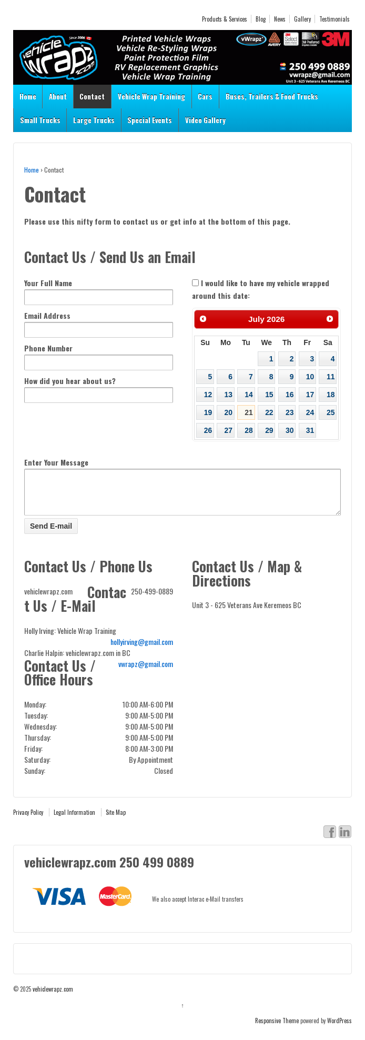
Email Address (47, 315)
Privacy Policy (28, 820)
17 (310, 394)
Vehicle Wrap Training (151, 96)
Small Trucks (40, 120)
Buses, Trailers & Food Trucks (272, 96)
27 (228, 430)
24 (310, 412)
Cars (205, 96)
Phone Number (48, 348)
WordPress (339, 1028)
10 (310, 376)
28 (248, 430)
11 (330, 376)
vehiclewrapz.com (52, 997)
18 (330, 394)
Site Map (116, 820)
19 (208, 412)
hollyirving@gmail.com (141, 649)
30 (289, 430)
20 (228, 412)
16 (289, 394)
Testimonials (334, 19)
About (58, 96)
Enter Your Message (56, 462)
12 (208, 394)
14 (248, 394)
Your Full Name (48, 282)
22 (269, 412)
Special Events (149, 120)
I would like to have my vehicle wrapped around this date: (260, 289)
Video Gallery (205, 120)
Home (27, 96)
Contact (92, 96)
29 (269, 430)
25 (330, 412)
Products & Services (224, 19)
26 (208, 430)
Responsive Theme (277, 1028)
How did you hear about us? (70, 380)
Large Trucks (94, 120)
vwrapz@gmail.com (145, 671)
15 (269, 394)
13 (228, 394)
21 (248, 412)
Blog (261, 19)
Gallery (302, 19)
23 (289, 412)
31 (310, 430)
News (280, 19)
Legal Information (74, 820)
